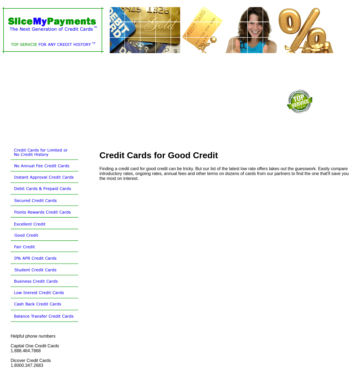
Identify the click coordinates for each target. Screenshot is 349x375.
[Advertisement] (76, 101)
